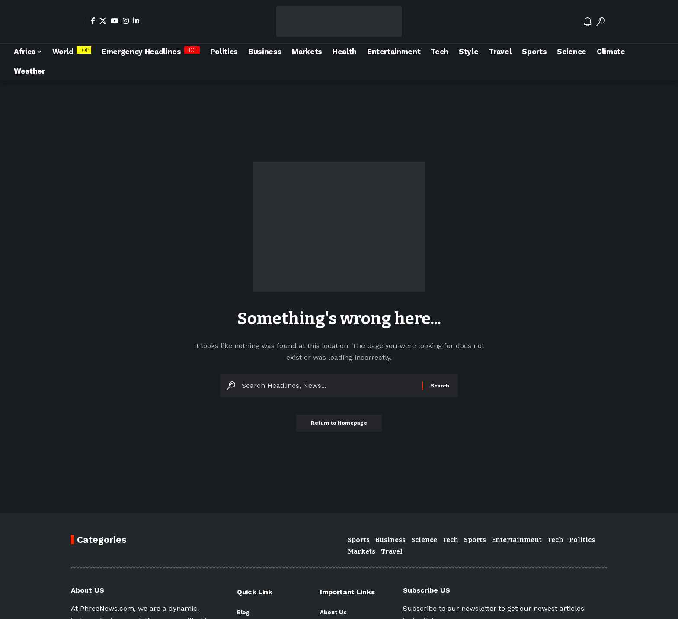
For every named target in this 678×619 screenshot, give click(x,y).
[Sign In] (78, 21)
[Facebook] (93, 20)
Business (390, 540)
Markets (361, 551)
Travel (392, 551)
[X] (103, 20)
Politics (582, 540)
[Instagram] (126, 20)
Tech (450, 540)
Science (424, 540)
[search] (600, 21)
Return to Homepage (339, 426)
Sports (359, 540)
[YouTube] (115, 20)
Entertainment (517, 540)
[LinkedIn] (136, 20)
